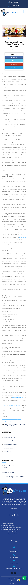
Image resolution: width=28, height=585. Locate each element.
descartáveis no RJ (14, 405)
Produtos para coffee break (10, 444)
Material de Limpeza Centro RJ (9, 531)
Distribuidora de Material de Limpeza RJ (11, 527)
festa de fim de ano (11, 425)
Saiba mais (14, 508)
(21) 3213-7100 (14, 6)
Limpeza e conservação (9, 437)
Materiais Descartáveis (7, 521)
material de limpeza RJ (8, 421)
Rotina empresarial (14, 49)
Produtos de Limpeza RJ (8, 525)
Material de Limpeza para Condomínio (11, 534)
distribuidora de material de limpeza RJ (11, 419)
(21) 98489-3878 (14, 2)
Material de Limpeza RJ (7, 523)
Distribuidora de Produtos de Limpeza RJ (11, 529)
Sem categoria (7, 451)
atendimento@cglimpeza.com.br (14, 568)
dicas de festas (15, 424)
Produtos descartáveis (9, 441)
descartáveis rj (8, 424)
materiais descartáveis (17, 397)
